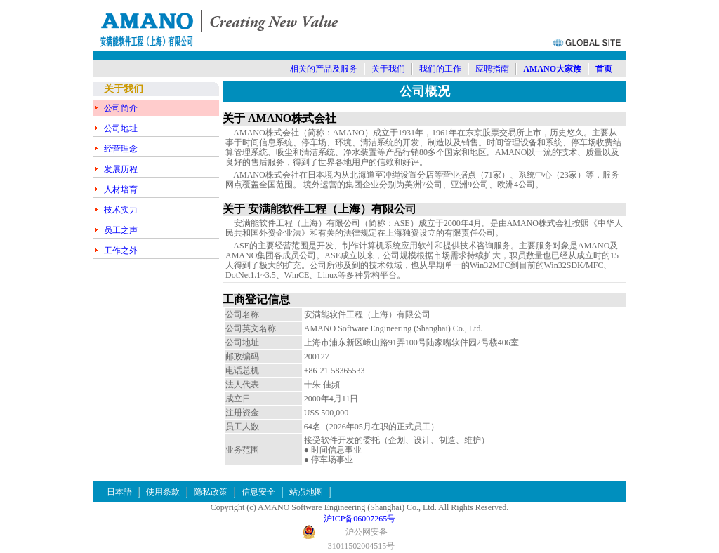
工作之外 (121, 250)
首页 (603, 69)
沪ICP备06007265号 (360, 519)
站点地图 (306, 492)
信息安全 (258, 492)
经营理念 (121, 149)
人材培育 (121, 189)
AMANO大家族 (552, 69)
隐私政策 (210, 492)
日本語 (119, 492)
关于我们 (388, 69)
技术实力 (121, 210)
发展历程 (121, 169)
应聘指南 (492, 69)
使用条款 (163, 492)
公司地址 (121, 128)
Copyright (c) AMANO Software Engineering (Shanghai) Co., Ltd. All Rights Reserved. (360, 507)
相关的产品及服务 (323, 69)
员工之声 (121, 230)
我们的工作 (440, 69)
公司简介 (121, 108)
